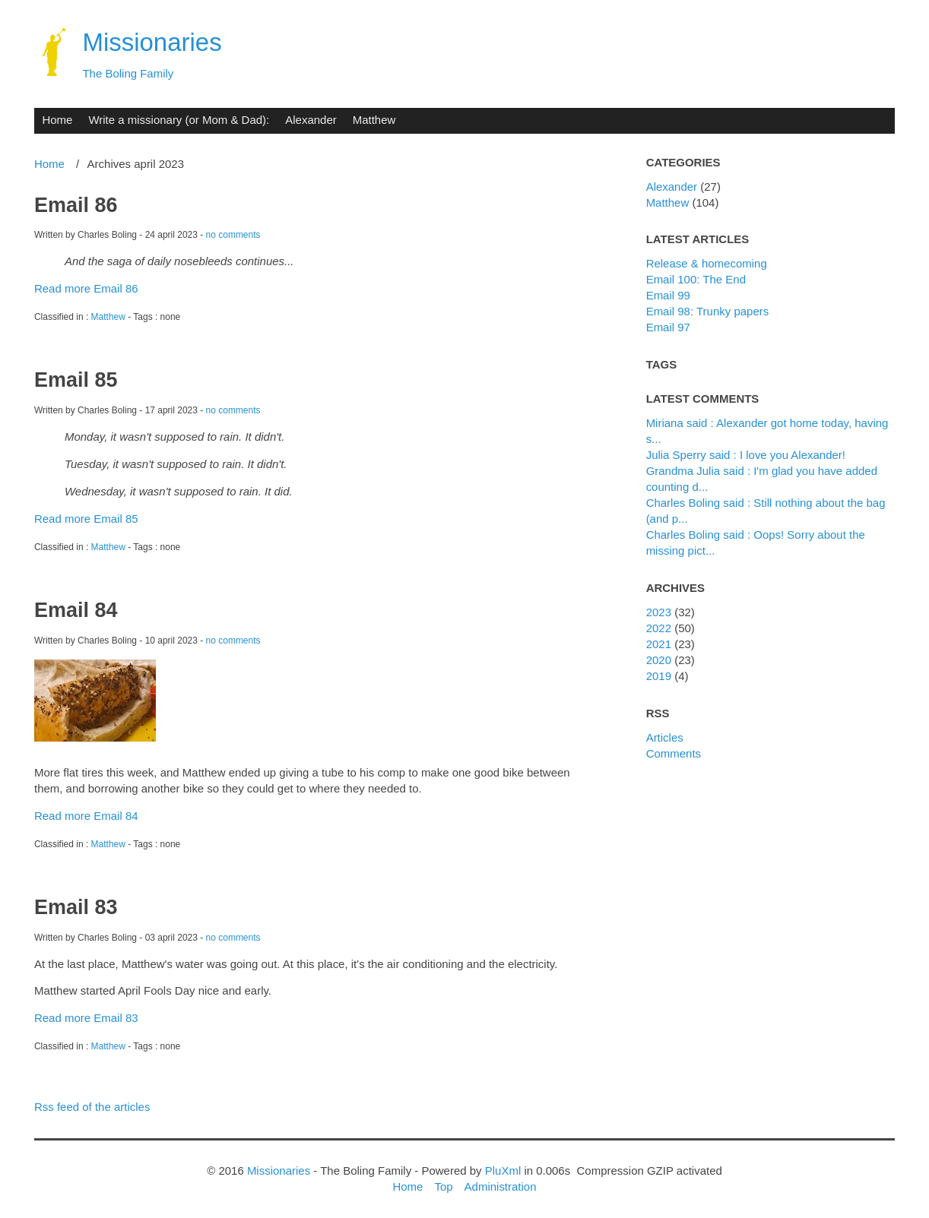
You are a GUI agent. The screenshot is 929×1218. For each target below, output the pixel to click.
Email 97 (668, 327)
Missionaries (151, 42)
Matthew (374, 119)
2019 (658, 675)
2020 (658, 659)
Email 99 (668, 295)
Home (57, 119)
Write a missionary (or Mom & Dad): (178, 119)
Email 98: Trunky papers (707, 311)
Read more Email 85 (86, 518)
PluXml (503, 1170)
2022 (658, 628)
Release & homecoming (706, 263)
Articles (664, 737)
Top (443, 1186)
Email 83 (75, 907)
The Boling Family (127, 73)
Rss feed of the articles (92, 1106)
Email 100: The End (696, 279)
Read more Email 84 (86, 815)
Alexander (310, 119)
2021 (658, 643)
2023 (658, 612)
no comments (233, 234)
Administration (501, 1186)
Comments (673, 753)
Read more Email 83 (86, 1017)
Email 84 (75, 610)
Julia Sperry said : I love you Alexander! (745, 454)
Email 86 (75, 205)
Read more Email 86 (86, 288)
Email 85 (75, 380)
